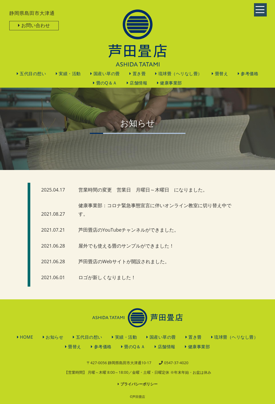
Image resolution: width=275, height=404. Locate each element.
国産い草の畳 (107, 73)
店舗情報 (138, 83)
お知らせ (54, 337)
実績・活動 (70, 73)
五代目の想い (33, 73)
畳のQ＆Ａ (106, 83)
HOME (26, 337)
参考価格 (249, 73)
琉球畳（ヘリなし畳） (180, 73)
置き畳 (139, 73)
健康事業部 (171, 83)
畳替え (221, 73)
